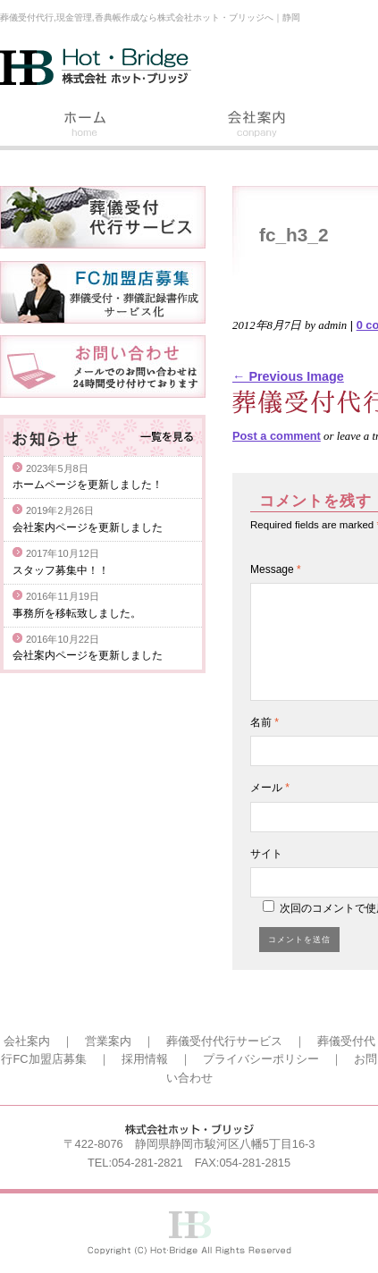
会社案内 (257, 126)
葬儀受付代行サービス (224, 1041)
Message (275, 569)
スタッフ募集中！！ (61, 570)
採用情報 (145, 1059)
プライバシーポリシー (261, 1059)
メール (270, 787)
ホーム (86, 126)
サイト (266, 853)
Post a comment (276, 436)
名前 (264, 722)
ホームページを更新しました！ (88, 484)
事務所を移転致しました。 (77, 613)
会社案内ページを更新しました (88, 527)
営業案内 (108, 1041)
